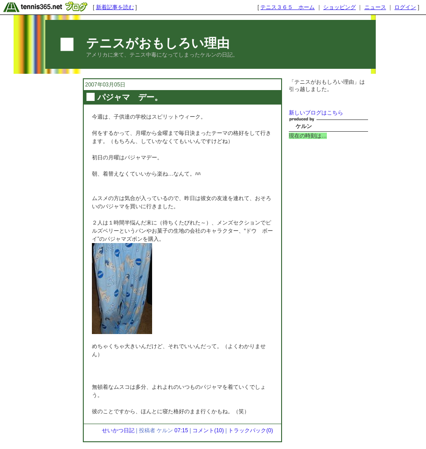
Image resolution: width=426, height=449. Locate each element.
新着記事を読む (115, 7)
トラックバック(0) (250, 430)
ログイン (405, 7)
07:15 (181, 430)
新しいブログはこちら (316, 113)
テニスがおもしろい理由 (158, 43)
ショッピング (339, 7)
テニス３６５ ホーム (287, 7)
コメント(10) (208, 430)
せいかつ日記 (118, 430)
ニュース (375, 7)
